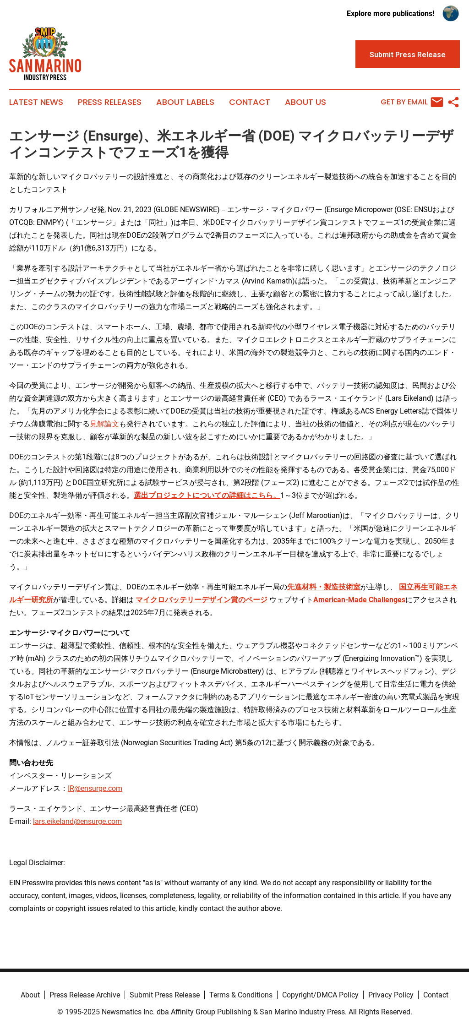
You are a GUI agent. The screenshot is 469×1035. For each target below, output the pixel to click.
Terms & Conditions (241, 995)
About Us (305, 102)
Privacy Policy (391, 995)
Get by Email (412, 102)
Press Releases (110, 102)
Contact (249, 102)
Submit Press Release (165, 995)
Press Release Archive (84, 995)
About (30, 995)
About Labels (185, 102)
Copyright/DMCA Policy (320, 995)
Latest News (36, 102)
